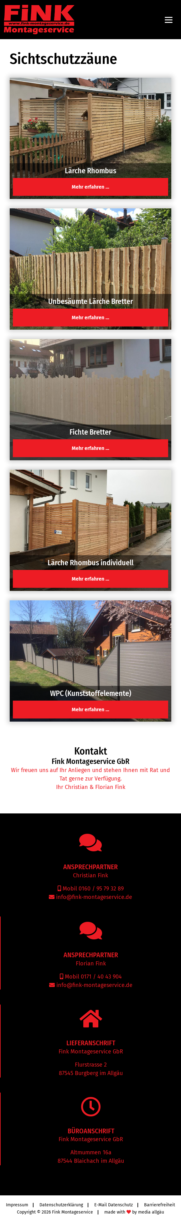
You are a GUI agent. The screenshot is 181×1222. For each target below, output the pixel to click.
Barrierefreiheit (159, 1205)
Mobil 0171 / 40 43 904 (92, 976)
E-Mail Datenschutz (113, 1205)
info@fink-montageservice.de (93, 897)
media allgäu (151, 1212)
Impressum (17, 1205)
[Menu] (168, 19)
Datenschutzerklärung (61, 1205)
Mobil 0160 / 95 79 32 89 (92, 888)
